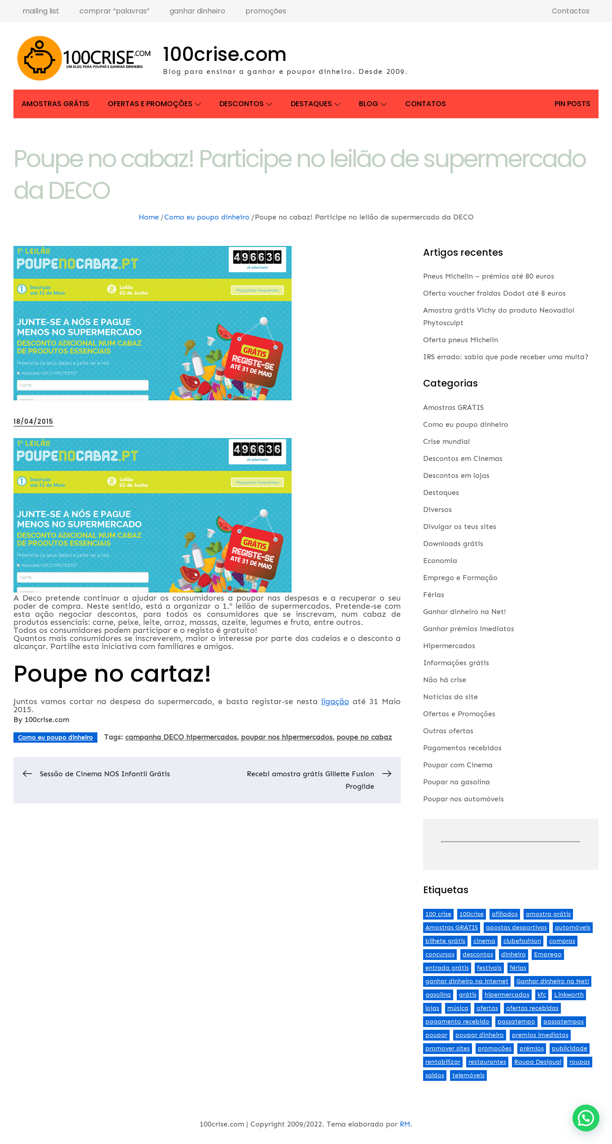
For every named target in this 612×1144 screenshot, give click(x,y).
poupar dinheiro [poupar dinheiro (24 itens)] (479, 1035)
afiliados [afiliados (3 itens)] (505, 914)
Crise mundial (446, 441)
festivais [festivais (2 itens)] (489, 968)
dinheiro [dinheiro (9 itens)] (513, 954)
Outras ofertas (448, 731)
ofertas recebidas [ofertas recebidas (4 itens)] (532, 1008)
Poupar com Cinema (458, 765)
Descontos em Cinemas (463, 458)
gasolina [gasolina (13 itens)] (438, 994)
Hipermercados (449, 645)
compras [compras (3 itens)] (562, 941)
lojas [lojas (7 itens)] (432, 1008)
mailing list (40, 11)
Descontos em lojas (456, 475)
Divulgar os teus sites (459, 526)
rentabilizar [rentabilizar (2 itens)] (442, 1062)
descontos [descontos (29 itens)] (478, 954)
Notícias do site (450, 696)
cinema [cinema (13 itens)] (484, 941)
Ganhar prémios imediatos (468, 628)
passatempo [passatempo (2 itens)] (516, 1021)
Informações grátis (456, 662)
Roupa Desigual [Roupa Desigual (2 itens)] (537, 1062)
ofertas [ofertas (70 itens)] (487, 1008)
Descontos (245, 104)
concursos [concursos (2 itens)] (440, 954)
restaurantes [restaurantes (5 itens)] (487, 1062)
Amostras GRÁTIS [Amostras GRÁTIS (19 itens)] (451, 927)
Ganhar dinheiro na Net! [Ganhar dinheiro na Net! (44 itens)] (552, 981)
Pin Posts (572, 104)
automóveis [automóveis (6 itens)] (572, 927)
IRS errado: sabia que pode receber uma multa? (506, 357)
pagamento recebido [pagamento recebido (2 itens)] (457, 1021)
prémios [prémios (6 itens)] (532, 1048)
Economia (440, 560)
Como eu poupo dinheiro (55, 737)
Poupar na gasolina (456, 782)
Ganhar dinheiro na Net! (464, 611)
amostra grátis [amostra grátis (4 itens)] (548, 914)
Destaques (316, 104)
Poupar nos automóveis (463, 799)
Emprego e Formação (460, 577)
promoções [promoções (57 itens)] (494, 1048)
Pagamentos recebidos (462, 748)
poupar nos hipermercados (286, 737)
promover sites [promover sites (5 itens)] (447, 1048)
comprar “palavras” (114, 11)
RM (405, 1124)
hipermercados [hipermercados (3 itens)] (507, 994)
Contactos (571, 11)
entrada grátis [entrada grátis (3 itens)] (447, 968)
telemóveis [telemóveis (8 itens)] (468, 1075)
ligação (335, 701)
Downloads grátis (453, 543)
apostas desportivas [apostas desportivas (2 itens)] (516, 927)
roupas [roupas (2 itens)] (579, 1062)
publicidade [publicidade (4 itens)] (569, 1048)
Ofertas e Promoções (154, 104)
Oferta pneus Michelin (460, 339)
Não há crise (444, 679)
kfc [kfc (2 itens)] (542, 994)
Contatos (425, 104)
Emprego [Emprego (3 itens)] (548, 954)
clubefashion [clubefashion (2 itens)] (522, 941)
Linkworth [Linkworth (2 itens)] (569, 994)
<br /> (511, 842)
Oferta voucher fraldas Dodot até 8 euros (494, 293)
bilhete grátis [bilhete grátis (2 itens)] (445, 941)
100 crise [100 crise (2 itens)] (438, 914)
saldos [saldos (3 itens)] (434, 1075)
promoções (265, 11)
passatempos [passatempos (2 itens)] (563, 1021)
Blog (373, 104)
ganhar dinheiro (197, 11)
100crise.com (225, 54)
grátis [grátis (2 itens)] (467, 994)
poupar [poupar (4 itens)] (436, 1035)
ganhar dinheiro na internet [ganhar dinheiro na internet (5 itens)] (466, 981)
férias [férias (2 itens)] (518, 968)
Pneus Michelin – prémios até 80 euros (488, 276)
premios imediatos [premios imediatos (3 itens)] (540, 1035)
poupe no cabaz (364, 737)
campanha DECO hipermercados (181, 737)
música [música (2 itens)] (457, 1008)
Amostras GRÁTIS (55, 104)
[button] (586, 1118)
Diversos (437, 509)
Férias (433, 594)
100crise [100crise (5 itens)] (471, 914)
